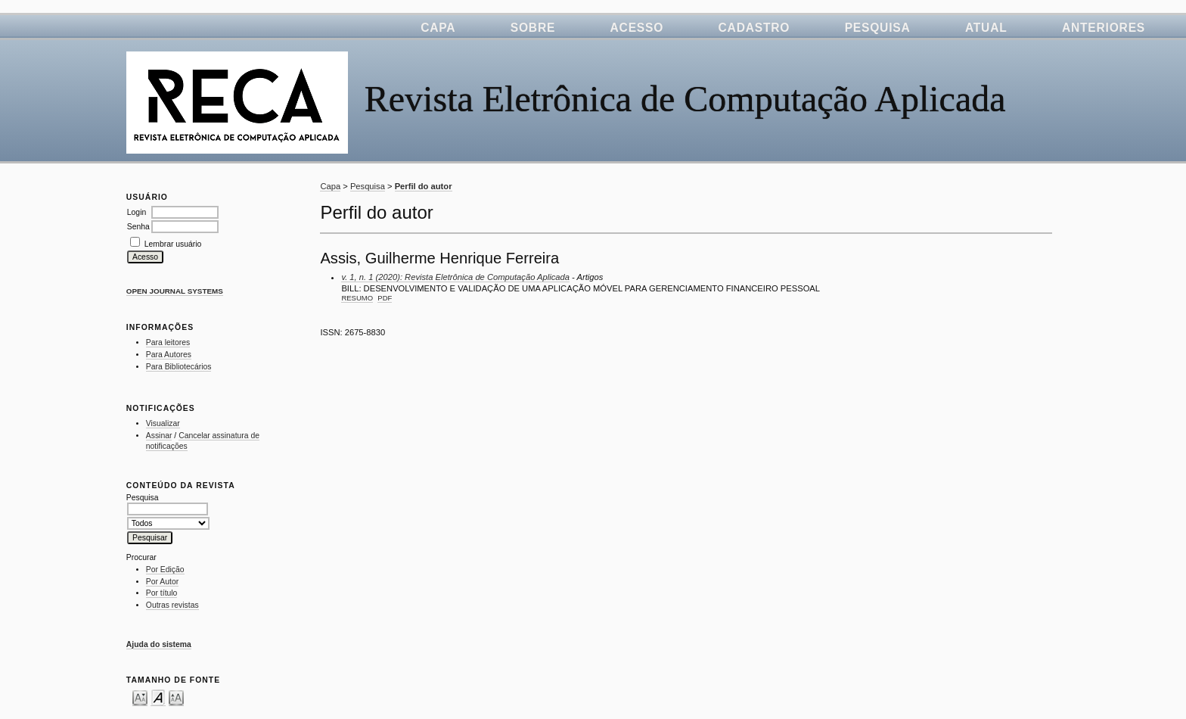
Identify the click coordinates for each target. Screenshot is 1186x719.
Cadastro (754, 27)
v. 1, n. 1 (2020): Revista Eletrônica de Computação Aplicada (455, 277)
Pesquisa (878, 27)
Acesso (637, 27)
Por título (162, 593)
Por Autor (162, 581)
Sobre (533, 27)
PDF (384, 298)
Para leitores (168, 342)
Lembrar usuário (173, 244)
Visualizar (163, 423)
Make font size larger (176, 697)
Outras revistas (172, 605)
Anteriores (1103, 27)
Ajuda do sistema (158, 644)
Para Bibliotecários (179, 367)
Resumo (357, 298)
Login (136, 212)
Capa (438, 27)
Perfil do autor (423, 186)
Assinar (159, 435)
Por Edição (165, 569)
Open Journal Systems (174, 291)
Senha (138, 227)
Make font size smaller (139, 697)
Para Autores (168, 354)
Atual (986, 27)
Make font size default (158, 697)
